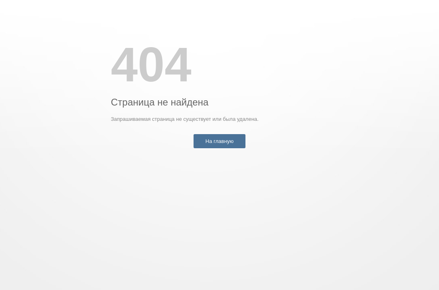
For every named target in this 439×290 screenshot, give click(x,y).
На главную (220, 141)
